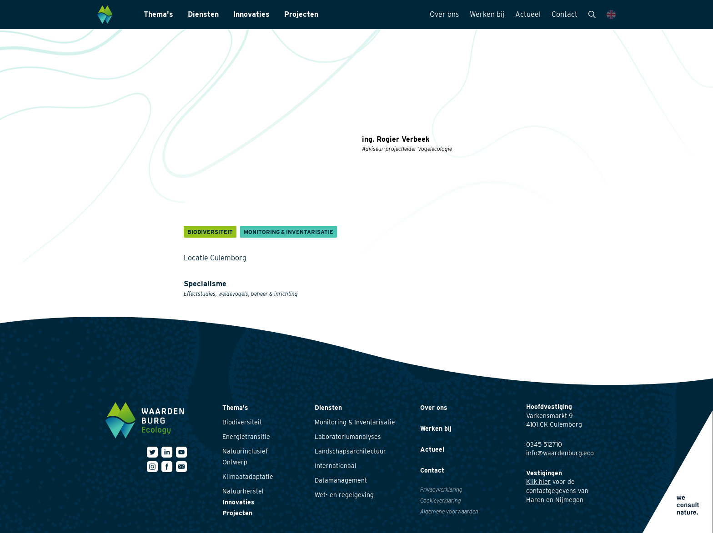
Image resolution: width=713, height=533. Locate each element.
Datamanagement (341, 480)
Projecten (301, 14)
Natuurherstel (243, 491)
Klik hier (538, 481)
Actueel (528, 14)
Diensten (203, 14)
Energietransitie (246, 436)
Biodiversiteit (242, 422)
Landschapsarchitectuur (350, 451)
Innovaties (251, 14)
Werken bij (487, 14)
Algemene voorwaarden (449, 511)
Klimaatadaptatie (247, 476)
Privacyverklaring (441, 489)
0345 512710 (544, 444)
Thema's (158, 14)
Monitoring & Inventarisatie (355, 422)
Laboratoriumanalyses (348, 436)
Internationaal (335, 465)
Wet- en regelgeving (344, 494)
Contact (564, 14)
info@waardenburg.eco (560, 453)
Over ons (444, 14)
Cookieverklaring (440, 500)
